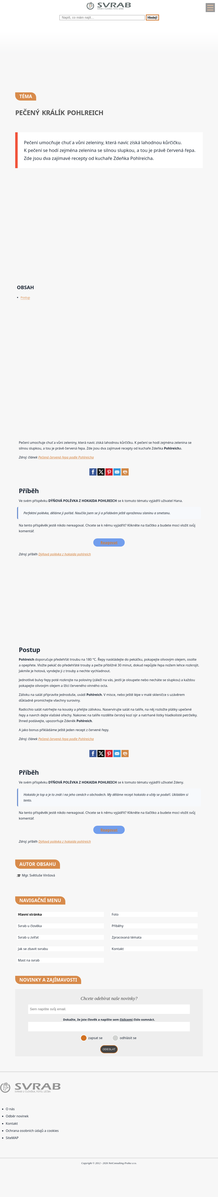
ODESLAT (109, 1049)
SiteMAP (12, 1138)
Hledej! (152, 17)
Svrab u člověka (30, 926)
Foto (115, 914)
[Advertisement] (109, 55)
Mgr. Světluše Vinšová (38, 875)
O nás (10, 1109)
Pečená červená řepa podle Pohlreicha (66, 457)
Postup (25, 297)
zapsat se (95, 1038)
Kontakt (118, 949)
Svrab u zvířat (28, 937)
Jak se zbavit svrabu (33, 949)
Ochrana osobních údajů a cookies (32, 1130)
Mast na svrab (28, 960)
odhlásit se (127, 1038)
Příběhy (117, 926)
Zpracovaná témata (127, 937)
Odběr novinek (17, 1116)
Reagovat (109, 542)
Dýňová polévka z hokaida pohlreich (64, 554)
